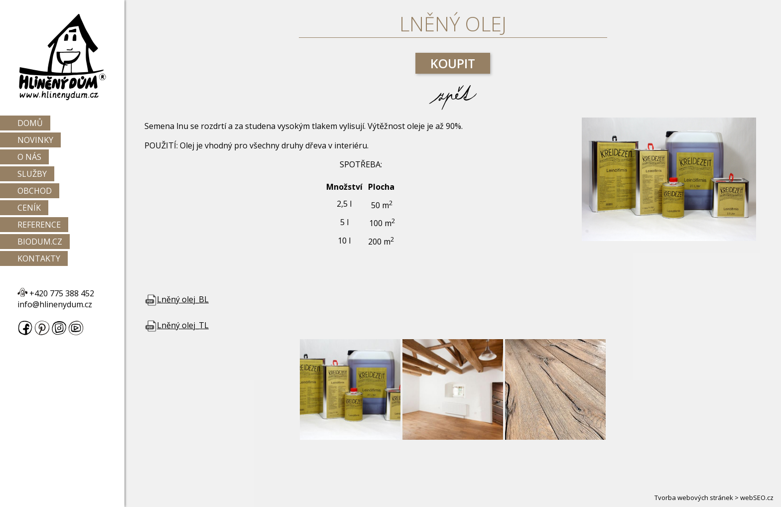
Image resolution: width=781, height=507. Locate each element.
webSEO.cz (757, 497)
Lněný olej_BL (176, 299)
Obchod (34, 190)
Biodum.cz (39, 241)
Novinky (35, 139)
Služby (32, 173)
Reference (39, 224)
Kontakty (38, 258)
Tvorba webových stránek (693, 497)
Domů (30, 123)
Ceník (29, 207)
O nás (29, 156)
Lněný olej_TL (176, 325)
